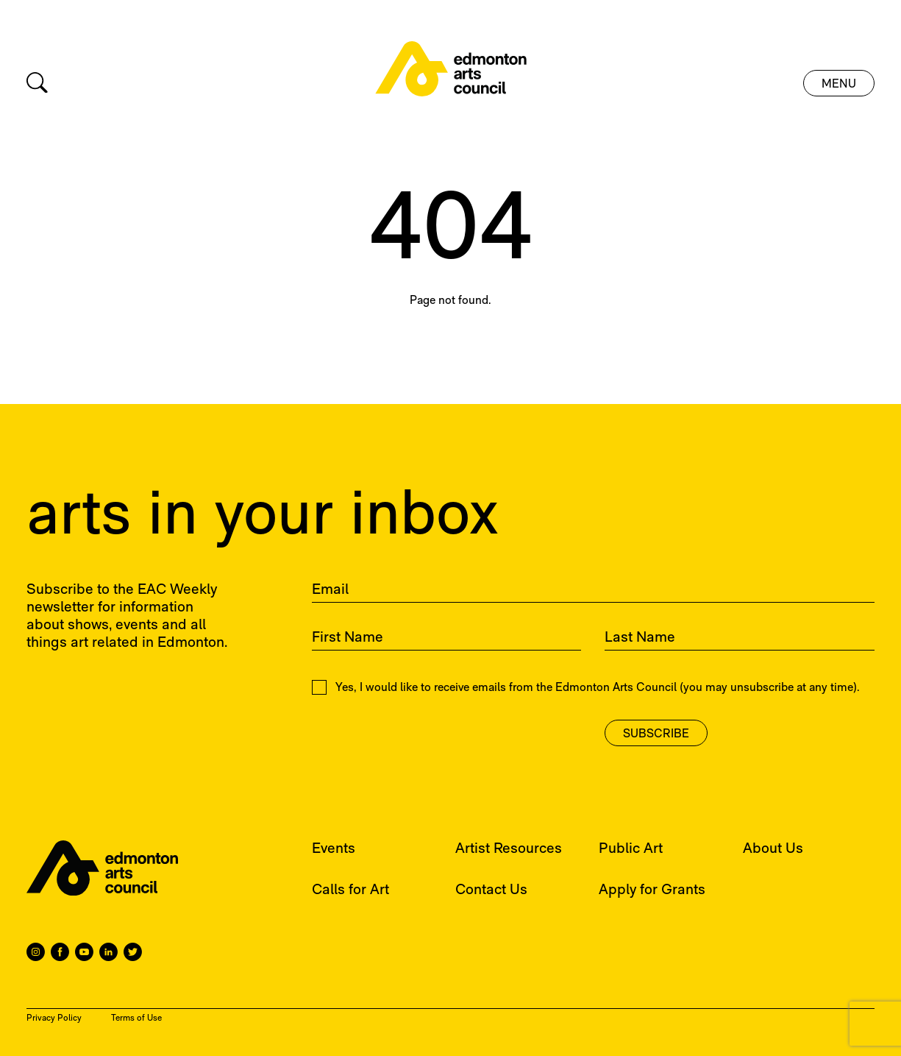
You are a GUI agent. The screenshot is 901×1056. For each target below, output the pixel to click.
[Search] (37, 82)
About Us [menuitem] (773, 849)
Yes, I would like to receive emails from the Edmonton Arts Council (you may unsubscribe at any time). (586, 687)
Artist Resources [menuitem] (508, 849)
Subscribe (656, 734)
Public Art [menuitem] (631, 849)
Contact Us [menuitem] (491, 890)
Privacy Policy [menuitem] (54, 1018)
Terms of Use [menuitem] (136, 1018)
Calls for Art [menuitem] (350, 890)
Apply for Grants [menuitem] (652, 890)
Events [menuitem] (333, 849)
